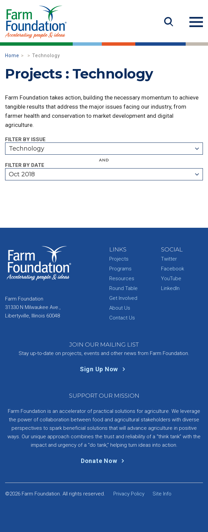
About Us (119, 308)
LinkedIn (170, 288)
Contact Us (122, 318)
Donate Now (104, 460)
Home (12, 55)
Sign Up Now (104, 369)
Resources (121, 278)
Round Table (123, 288)
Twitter (169, 259)
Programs (120, 269)
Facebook (172, 269)
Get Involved (123, 298)
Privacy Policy (128, 494)
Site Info (162, 494)
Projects (119, 259)
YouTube (171, 278)
